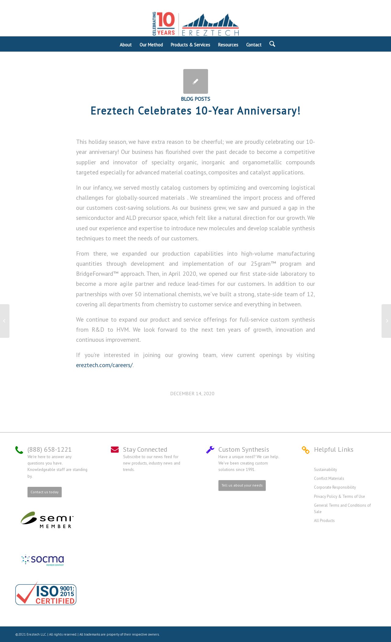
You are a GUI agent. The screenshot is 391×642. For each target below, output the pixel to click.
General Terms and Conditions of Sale (342, 508)
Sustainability (325, 469)
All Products (324, 520)
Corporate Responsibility (335, 487)
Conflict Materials (329, 478)
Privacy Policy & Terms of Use (339, 496)
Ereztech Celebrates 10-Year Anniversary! (195, 110)
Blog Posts (195, 98)
